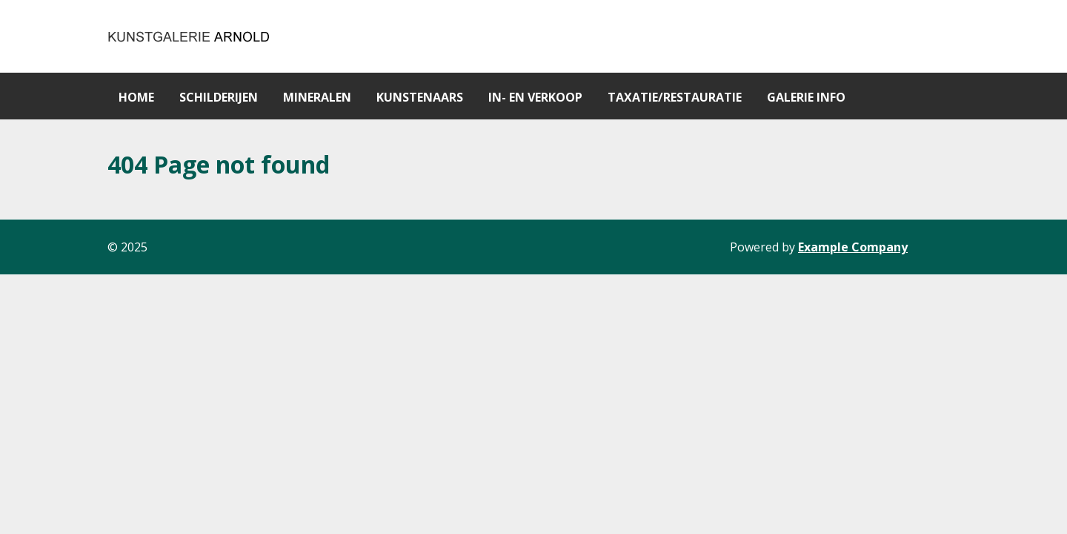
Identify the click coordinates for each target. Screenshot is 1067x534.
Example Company (853, 247)
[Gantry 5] (189, 36)
